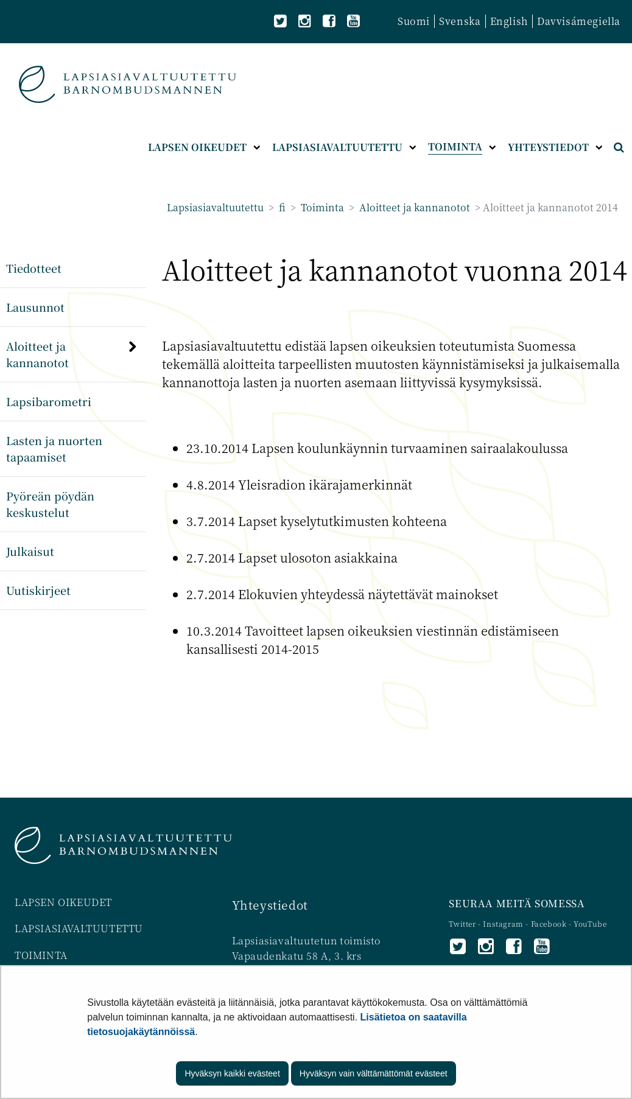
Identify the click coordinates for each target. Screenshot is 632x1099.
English (509, 21)
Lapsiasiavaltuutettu (215, 207)
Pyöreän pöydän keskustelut (50, 504)
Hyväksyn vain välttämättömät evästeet (374, 1073)
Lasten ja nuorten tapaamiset (54, 448)
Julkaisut (30, 551)
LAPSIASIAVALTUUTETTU (79, 928)
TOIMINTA (41, 955)
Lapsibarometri (48, 401)
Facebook (549, 923)
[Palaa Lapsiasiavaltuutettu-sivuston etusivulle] (127, 84)
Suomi (414, 21)
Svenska (459, 21)
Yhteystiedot (270, 904)
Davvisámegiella (578, 21)
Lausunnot (35, 307)
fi (281, 207)
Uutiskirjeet (38, 590)
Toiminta (321, 207)
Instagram (504, 923)
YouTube (590, 923)
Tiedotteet (33, 268)
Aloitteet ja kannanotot (413, 207)
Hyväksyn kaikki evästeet (231, 1073)
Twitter (463, 923)
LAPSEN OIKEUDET (63, 902)
